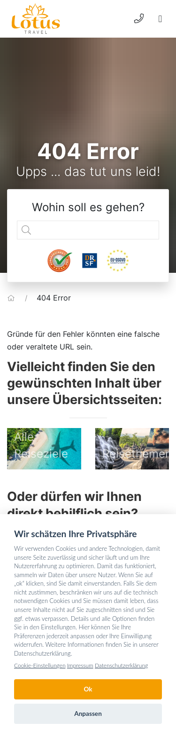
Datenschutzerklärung (121, 665)
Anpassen (88, 713)
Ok (88, 689)
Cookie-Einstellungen (40, 665)
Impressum (80, 665)
